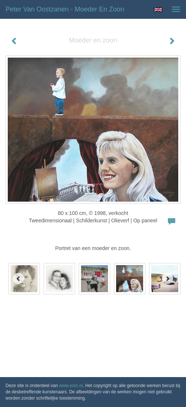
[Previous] (18, 278)
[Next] (167, 278)
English (158, 9)
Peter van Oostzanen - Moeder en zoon (65, 9)
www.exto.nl (71, 385)
